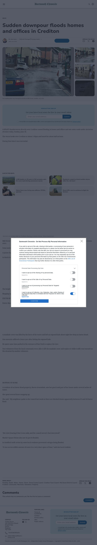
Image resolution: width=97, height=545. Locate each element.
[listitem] (48, 268)
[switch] (72, 272)
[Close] (82, 242)
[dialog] (48, 272)
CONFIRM (34, 301)
